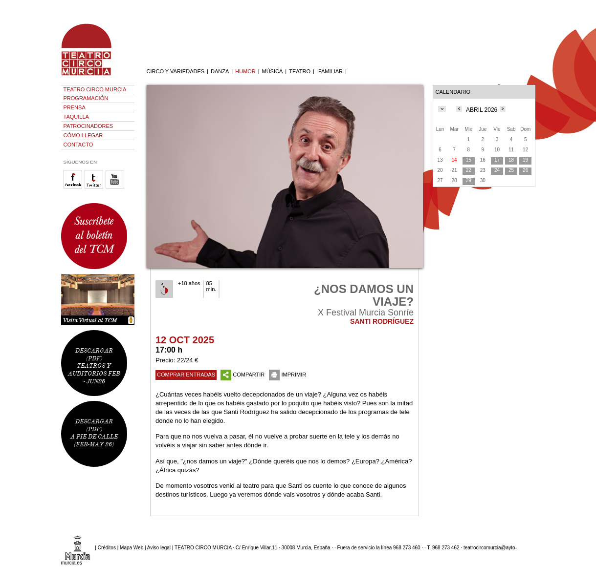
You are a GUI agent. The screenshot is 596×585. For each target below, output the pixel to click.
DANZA (220, 71)
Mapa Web (131, 547)
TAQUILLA (76, 117)
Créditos (107, 547)
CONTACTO (78, 144)
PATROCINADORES (88, 126)
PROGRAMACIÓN (86, 98)
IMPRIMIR (287, 374)
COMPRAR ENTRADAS (186, 374)
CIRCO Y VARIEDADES (176, 71)
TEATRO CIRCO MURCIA (95, 89)
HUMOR (245, 71)
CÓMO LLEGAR (83, 135)
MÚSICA (272, 71)
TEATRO (299, 71)
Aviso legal (159, 547)
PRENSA (75, 107)
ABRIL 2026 (481, 109)
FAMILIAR (330, 71)
